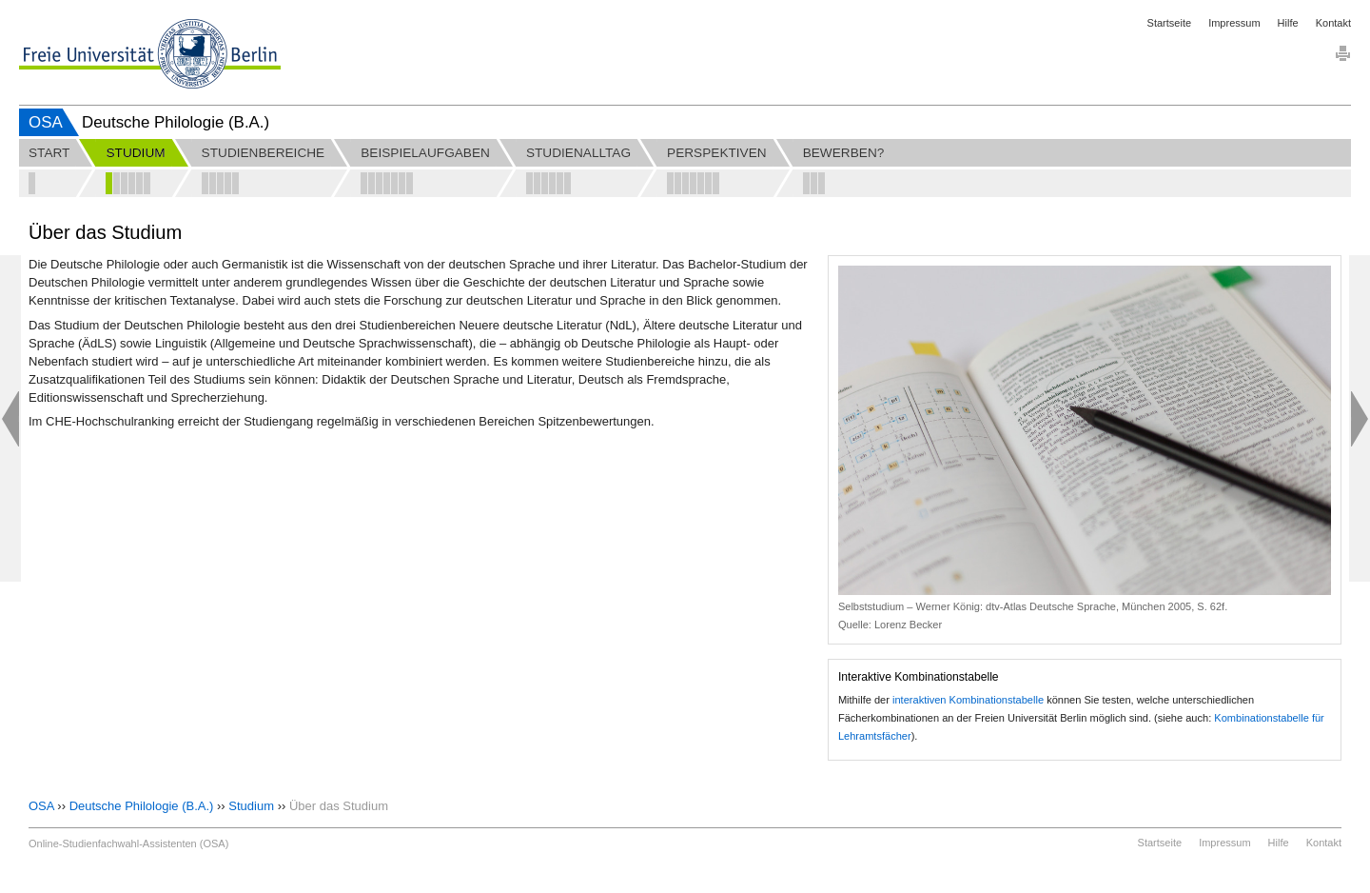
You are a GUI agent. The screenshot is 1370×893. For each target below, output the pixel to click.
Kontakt (1333, 23)
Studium (251, 806)
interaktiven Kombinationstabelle (968, 699)
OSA (46, 122)
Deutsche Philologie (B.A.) (141, 806)
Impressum (1234, 23)
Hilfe (1288, 23)
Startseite (1169, 23)
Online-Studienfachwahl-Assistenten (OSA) (128, 843)
